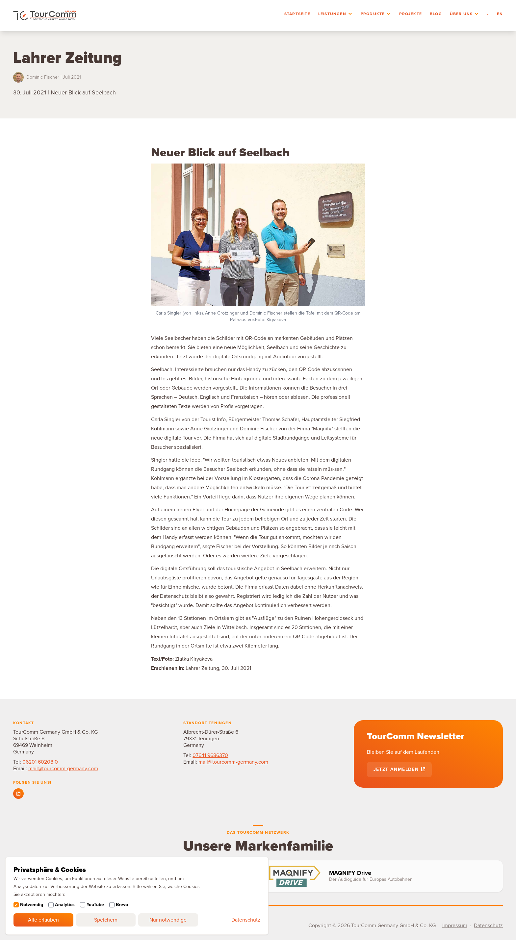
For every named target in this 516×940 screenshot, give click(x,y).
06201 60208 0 (40, 762)
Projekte (410, 14)
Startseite (297, 14)
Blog (436, 14)
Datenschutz (245, 920)
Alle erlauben (43, 920)
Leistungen (332, 14)
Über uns (461, 14)
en (500, 14)
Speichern (105, 920)
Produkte (373, 14)
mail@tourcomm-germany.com (63, 768)
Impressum (454, 925)
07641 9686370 (210, 755)
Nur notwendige (168, 920)
